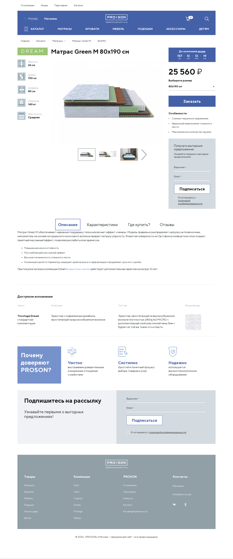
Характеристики (102, 224)
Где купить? (139, 224)
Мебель (28, 498)
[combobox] (192, 86)
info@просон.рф (182, 494)
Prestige (78, 511)
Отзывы (167, 224)
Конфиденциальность (135, 511)
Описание (68, 224)
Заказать (192, 101)
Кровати (29, 492)
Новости (128, 498)
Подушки (29, 505)
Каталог (78, 5)
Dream (77, 505)
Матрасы (29, 485)
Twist (76, 492)
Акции (44, 5)
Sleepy (77, 518)
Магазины (50, 18)
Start (76, 485)
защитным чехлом (79, 269)
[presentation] (144, 154)
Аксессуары (31, 511)
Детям (27, 518)
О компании (27, 5)
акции (201, 51)
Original (78, 498)
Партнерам (61, 5)
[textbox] (189, 86)
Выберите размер (180, 80)
